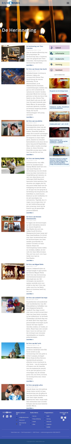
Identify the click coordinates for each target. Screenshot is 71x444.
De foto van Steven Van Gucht (36, 69)
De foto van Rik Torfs (33, 343)
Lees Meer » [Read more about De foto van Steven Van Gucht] (30, 117)
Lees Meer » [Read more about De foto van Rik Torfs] (30, 381)
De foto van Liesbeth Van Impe (36, 298)
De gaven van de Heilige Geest (59, 91)
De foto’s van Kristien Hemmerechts (33, 218)
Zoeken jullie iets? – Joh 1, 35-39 (59, 124)
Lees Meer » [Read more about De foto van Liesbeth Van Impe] (30, 339)
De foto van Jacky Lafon (34, 385)
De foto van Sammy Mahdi (35, 158)
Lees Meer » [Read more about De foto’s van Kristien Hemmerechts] (30, 260)
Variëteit (58, 70)
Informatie (59, 53)
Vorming (58, 64)
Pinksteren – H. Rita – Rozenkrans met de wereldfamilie (59, 107)
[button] (68, 3)
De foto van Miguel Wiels (34, 264)
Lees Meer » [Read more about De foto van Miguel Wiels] (30, 294)
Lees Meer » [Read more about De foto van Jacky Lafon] (30, 408)
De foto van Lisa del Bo (34, 121)
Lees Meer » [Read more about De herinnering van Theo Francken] (30, 65)
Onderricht (59, 59)
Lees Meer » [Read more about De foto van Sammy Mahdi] (30, 213)
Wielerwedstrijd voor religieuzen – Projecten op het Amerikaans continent (58, 141)
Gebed (58, 48)
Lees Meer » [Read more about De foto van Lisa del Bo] (30, 154)
